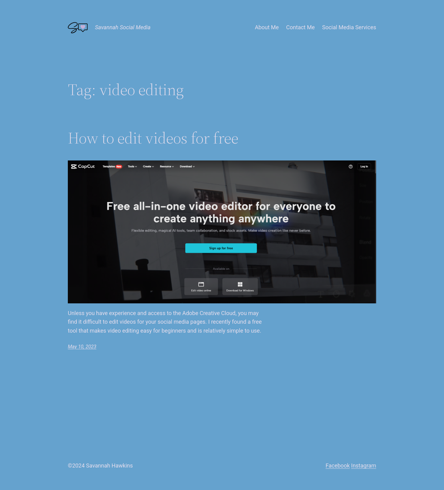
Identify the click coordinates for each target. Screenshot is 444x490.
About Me (267, 27)
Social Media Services (349, 27)
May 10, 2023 (82, 347)
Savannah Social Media (122, 27)
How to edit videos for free (153, 138)
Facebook (338, 465)
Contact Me (300, 27)
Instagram (363, 465)
